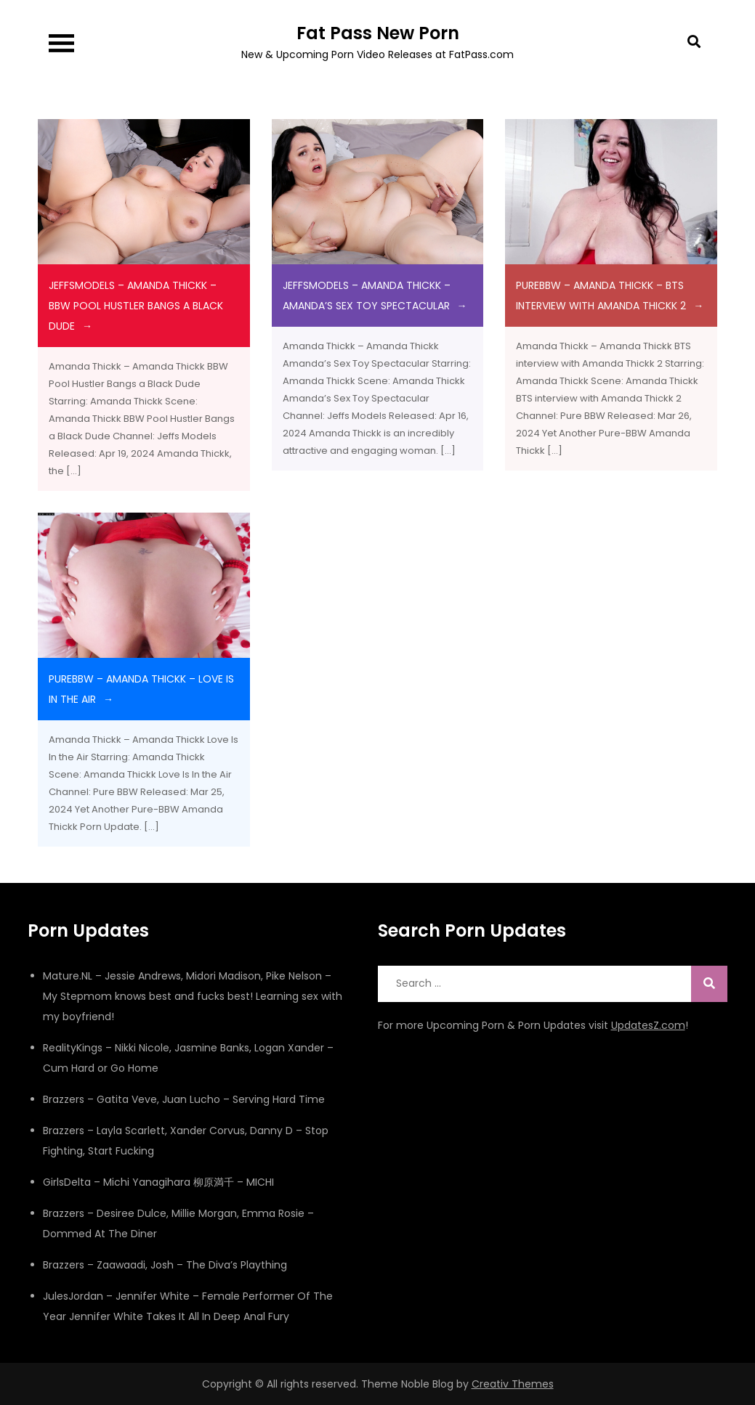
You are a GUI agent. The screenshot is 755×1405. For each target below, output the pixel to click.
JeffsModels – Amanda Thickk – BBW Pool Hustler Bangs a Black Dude (136, 305)
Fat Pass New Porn (377, 33)
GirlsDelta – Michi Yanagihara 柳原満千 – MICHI (158, 1182)
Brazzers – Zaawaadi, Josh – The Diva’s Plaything (165, 1265)
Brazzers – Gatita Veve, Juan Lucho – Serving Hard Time (184, 1099)
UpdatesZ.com (648, 1025)
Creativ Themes (513, 1384)
